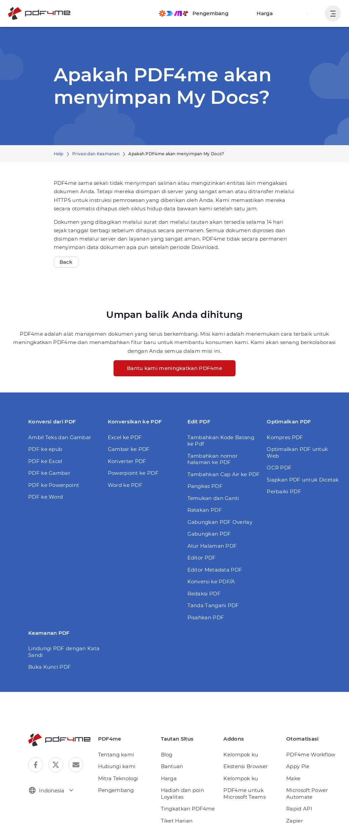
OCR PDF (279, 467)
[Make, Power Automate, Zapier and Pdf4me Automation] (193, 13)
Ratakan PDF (204, 510)
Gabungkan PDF (209, 534)
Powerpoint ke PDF (133, 473)
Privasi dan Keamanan (96, 153)
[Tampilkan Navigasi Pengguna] (333, 13)
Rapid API (299, 808)
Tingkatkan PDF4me (188, 808)
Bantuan (172, 766)
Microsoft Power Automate (307, 793)
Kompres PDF (285, 437)
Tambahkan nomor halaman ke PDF (212, 459)
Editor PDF (201, 557)
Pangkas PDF (205, 486)
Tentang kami (116, 754)
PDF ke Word (45, 497)
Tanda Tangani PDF (213, 605)
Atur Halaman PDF (212, 546)
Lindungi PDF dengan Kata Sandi (63, 651)
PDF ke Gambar (49, 473)
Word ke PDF (125, 485)
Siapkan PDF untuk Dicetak (303, 479)
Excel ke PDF (125, 437)
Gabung (306, 13)
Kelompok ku (240, 754)
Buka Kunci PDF (49, 667)
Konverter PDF (127, 461)
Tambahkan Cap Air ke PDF (223, 474)
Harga (265, 13)
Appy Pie (297, 766)
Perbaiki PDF (284, 491)
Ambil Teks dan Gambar (59, 437)
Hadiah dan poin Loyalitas (182, 793)
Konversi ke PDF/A (211, 581)
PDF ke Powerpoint (53, 485)
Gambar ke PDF (129, 449)
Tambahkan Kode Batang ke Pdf (220, 440)
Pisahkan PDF (205, 617)
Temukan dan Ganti (213, 498)
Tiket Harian (177, 821)
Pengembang (116, 790)
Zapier (294, 821)
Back (66, 262)
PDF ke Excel (45, 461)
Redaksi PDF (204, 593)
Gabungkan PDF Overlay (219, 522)
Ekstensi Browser (245, 766)
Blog (167, 754)
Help (58, 153)
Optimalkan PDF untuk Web (297, 452)
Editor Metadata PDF (215, 570)
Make (293, 778)
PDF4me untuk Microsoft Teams (244, 793)
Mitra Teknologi (118, 778)
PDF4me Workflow (311, 754)
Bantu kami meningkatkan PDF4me (174, 368)
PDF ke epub (45, 449)
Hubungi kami (117, 766)
